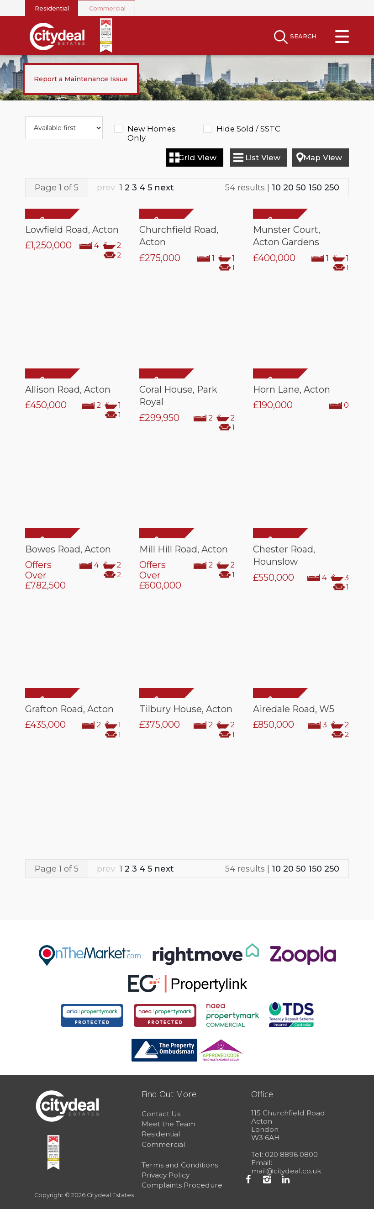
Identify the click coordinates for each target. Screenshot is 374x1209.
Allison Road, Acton (68, 389)
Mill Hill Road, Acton (183, 549)
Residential (52, 8)
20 (288, 187)
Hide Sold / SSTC (248, 129)
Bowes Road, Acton (68, 549)
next (164, 187)
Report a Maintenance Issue (81, 79)
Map (322, 157)
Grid (197, 157)
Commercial (107, 8)
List (262, 157)
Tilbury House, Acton (185, 709)
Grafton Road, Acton (69, 709)
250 (331, 187)
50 (301, 187)
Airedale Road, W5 (293, 709)
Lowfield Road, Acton (72, 229)
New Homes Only (151, 129)
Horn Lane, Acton (291, 389)
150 (315, 187)
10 (276, 187)
